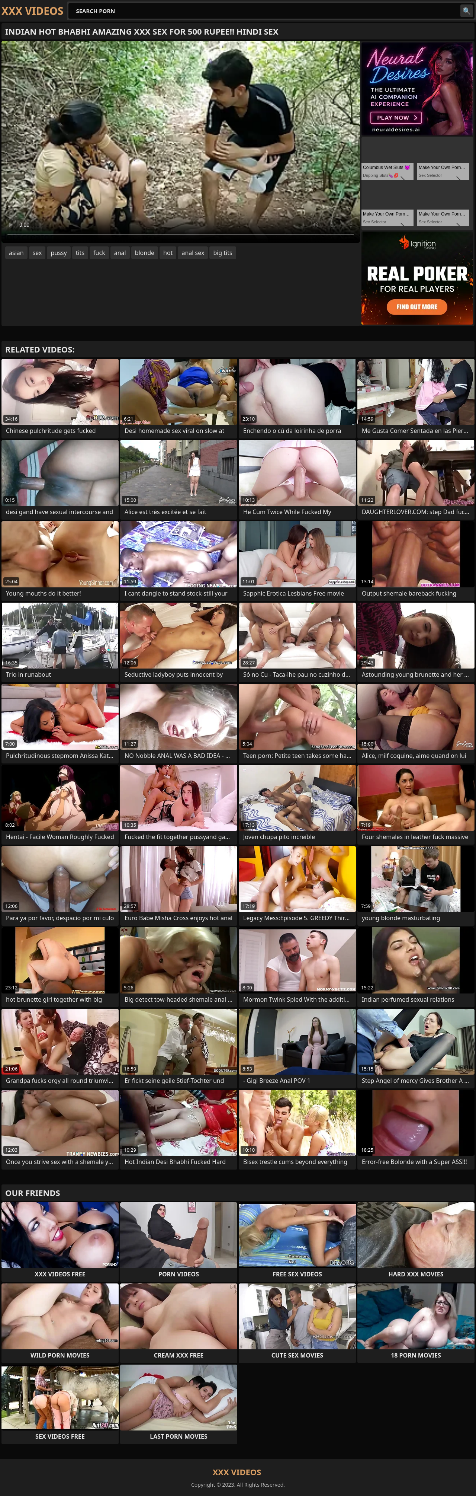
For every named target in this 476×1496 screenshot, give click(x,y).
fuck (99, 253)
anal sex (192, 253)
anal (120, 253)
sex (37, 253)
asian (16, 253)
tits (80, 253)
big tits (222, 253)
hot (168, 253)
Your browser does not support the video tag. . (180, 142)
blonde (144, 253)
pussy (59, 253)
